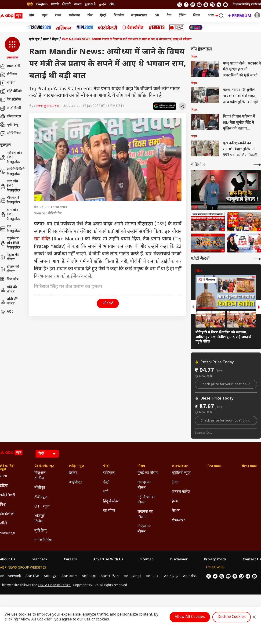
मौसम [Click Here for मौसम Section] (141, 466)
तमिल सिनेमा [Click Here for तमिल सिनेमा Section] (43, 540)
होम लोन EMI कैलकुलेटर (10, 214)
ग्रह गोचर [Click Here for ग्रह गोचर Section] (109, 510)
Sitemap (147, 559)
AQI (6, 312)
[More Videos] (257, 164)
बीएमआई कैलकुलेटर (10, 200)
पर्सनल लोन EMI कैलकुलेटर (11, 157)
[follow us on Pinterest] (212, 4)
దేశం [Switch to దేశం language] (112, 4)
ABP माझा (89, 576)
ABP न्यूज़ (50, 576)
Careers (70, 559)
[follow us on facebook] (186, 4)
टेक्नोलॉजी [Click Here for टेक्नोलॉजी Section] (7, 514)
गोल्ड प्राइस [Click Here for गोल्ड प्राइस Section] (213, 466)
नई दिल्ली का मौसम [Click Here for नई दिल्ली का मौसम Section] (147, 500)
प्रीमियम (8, 74)
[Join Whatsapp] (225, 4)
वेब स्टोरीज (10, 100)
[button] (12, 48)
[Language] (47, 454)
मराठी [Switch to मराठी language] (55, 4)
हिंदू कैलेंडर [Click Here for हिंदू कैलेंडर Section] (111, 501)
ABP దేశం (189, 576)
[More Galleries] (257, 259)
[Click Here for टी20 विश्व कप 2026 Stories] (39, 27)
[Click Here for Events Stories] (157, 27)
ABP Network (10, 576)
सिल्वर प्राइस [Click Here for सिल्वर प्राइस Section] (249, 466)
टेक (169, 15)
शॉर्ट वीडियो (11, 91)
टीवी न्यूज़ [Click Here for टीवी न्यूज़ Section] (40, 497)
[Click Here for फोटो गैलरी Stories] (107, 27)
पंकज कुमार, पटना (47, 106)
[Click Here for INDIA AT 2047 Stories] (196, 27)
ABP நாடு (171, 576)
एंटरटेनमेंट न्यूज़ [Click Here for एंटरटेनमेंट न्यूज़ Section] (44, 466)
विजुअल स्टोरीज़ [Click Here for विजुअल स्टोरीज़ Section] (40, 476)
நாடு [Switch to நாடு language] (102, 4)
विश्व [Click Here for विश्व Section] (3, 504)
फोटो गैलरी (10, 108)
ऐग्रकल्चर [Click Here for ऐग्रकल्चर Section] (178, 520)
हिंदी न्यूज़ (34, 39)
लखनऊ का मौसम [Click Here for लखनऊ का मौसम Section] (145, 514)
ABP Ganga (132, 576)
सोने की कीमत (8, 289)
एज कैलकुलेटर (10, 228)
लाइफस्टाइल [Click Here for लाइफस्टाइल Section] (180, 466)
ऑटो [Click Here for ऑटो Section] (3, 523)
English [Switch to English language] (42, 4)
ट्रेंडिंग (182, 15)
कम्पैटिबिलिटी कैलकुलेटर (12, 171)
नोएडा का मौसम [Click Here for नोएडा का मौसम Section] (144, 529)
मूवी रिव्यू (9, 125)
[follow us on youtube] (199, 4)
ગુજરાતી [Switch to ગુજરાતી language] (90, 4)
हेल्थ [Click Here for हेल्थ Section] (175, 501)
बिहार (55, 39)
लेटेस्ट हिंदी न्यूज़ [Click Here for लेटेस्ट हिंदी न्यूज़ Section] (7, 468)
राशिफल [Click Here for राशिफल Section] (109, 473)
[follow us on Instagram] (206, 4)
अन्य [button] (213, 15)
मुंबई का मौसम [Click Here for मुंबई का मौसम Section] (148, 473)
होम (31, 15)
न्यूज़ (44, 15)
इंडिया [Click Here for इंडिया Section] (4, 485)
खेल (90, 15)
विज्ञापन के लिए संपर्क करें (247, 5)
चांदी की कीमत (9, 301)
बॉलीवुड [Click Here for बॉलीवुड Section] (39, 487)
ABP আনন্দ (69, 576)
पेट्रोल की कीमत (9, 257)
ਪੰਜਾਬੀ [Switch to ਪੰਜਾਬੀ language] (66, 4)
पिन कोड (9, 279)
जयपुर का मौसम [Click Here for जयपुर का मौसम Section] (144, 485)
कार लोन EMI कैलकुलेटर (10, 186)
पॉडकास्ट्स (10, 116)
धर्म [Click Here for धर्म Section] (105, 492)
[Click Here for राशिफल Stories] (64, 27)
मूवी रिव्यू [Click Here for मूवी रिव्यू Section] (40, 530)
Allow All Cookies (190, 617)
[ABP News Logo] (12, 15)
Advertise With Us (108, 559)
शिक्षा (196, 15)
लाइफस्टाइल (139, 15)
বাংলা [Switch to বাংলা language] (77, 4)
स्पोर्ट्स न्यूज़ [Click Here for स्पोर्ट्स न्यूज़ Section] (76, 466)
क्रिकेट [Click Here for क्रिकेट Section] (73, 473)
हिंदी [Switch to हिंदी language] (30, 4)
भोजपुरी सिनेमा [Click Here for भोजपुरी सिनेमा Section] (39, 519)
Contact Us (252, 559)
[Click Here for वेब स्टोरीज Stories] (133, 27)
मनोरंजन (74, 15)
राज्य (58, 15)
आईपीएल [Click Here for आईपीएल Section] (75, 482)
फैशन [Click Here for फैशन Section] (176, 510)
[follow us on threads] (193, 4)
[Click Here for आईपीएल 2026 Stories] (84, 27)
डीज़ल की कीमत (9, 269)
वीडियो (7, 83)
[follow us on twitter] (179, 4)
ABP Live (32, 576)
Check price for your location (225, 384)
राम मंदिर (42, 239)
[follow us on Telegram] (219, 4)
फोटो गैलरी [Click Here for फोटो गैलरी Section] (7, 495)
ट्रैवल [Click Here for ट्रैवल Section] (175, 482)
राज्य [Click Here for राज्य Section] (3, 476)
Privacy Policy (215, 559)
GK (157, 15)
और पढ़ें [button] (107, 303)
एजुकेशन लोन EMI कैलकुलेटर (10, 243)
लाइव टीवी (10, 66)
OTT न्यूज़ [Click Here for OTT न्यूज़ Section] (42, 506)
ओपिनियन (10, 133)
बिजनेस (119, 15)
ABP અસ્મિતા (110, 576)
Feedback (39, 559)
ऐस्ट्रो (103, 15)
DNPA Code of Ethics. (54, 585)
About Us (7, 559)
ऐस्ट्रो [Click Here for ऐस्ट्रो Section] (106, 466)
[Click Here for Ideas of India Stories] (176, 27)
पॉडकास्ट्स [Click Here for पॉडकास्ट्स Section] (7, 533)
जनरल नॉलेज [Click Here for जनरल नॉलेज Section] (181, 492)
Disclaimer (179, 559)
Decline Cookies (232, 617)
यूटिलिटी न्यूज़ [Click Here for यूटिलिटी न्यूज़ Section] (181, 473)
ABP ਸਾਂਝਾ (153, 576)
